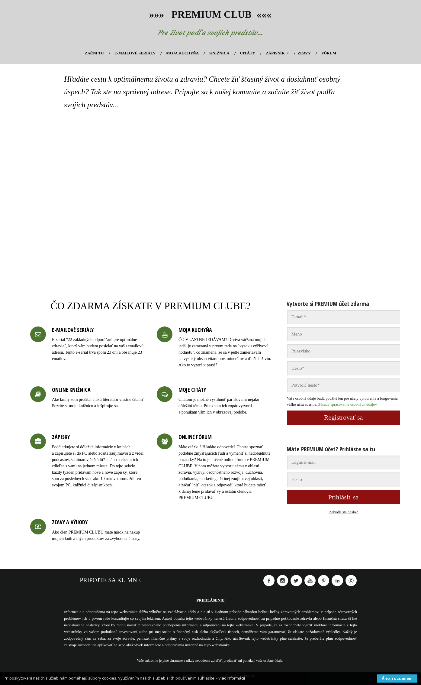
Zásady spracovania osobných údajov (347, 404)
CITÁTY (247, 53)
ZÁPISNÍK (275, 53)
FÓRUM (328, 53)
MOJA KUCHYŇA (182, 53)
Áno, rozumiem (397, 678)
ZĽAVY (304, 53)
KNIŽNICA (219, 53)
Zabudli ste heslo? (343, 512)
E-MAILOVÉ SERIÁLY (135, 53)
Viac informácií (231, 678)
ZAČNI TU (94, 53)
